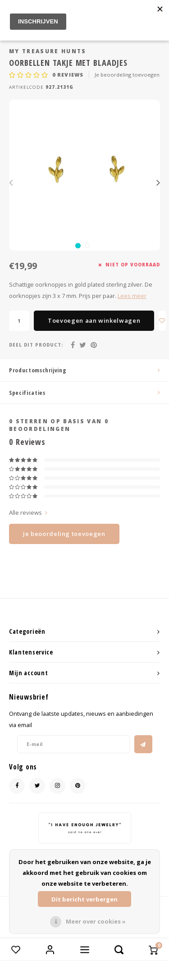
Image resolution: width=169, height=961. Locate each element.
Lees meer (132, 296)
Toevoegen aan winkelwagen (94, 320)
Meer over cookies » (96, 921)
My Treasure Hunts (48, 51)
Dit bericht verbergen (84, 899)
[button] (78, 245)
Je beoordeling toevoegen (127, 74)
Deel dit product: (36, 345)
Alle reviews (28, 512)
